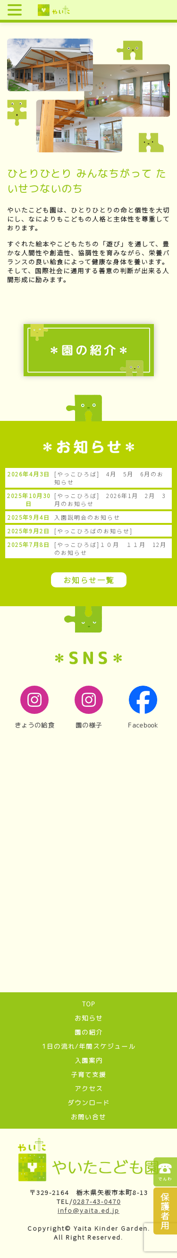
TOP (88, 1004)
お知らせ (89, 1018)
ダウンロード (88, 1103)
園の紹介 (89, 1032)
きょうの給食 (34, 707)
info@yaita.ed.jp (88, 1210)
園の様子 (89, 707)
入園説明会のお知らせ (87, 517)
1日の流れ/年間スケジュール (88, 1046)
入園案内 (89, 1060)
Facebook (143, 707)
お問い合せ (88, 1117)
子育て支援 (88, 1074)
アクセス (89, 1088)
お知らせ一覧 (88, 579)
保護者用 (165, 1210)
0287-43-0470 (97, 1201)
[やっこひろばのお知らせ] (93, 531)
